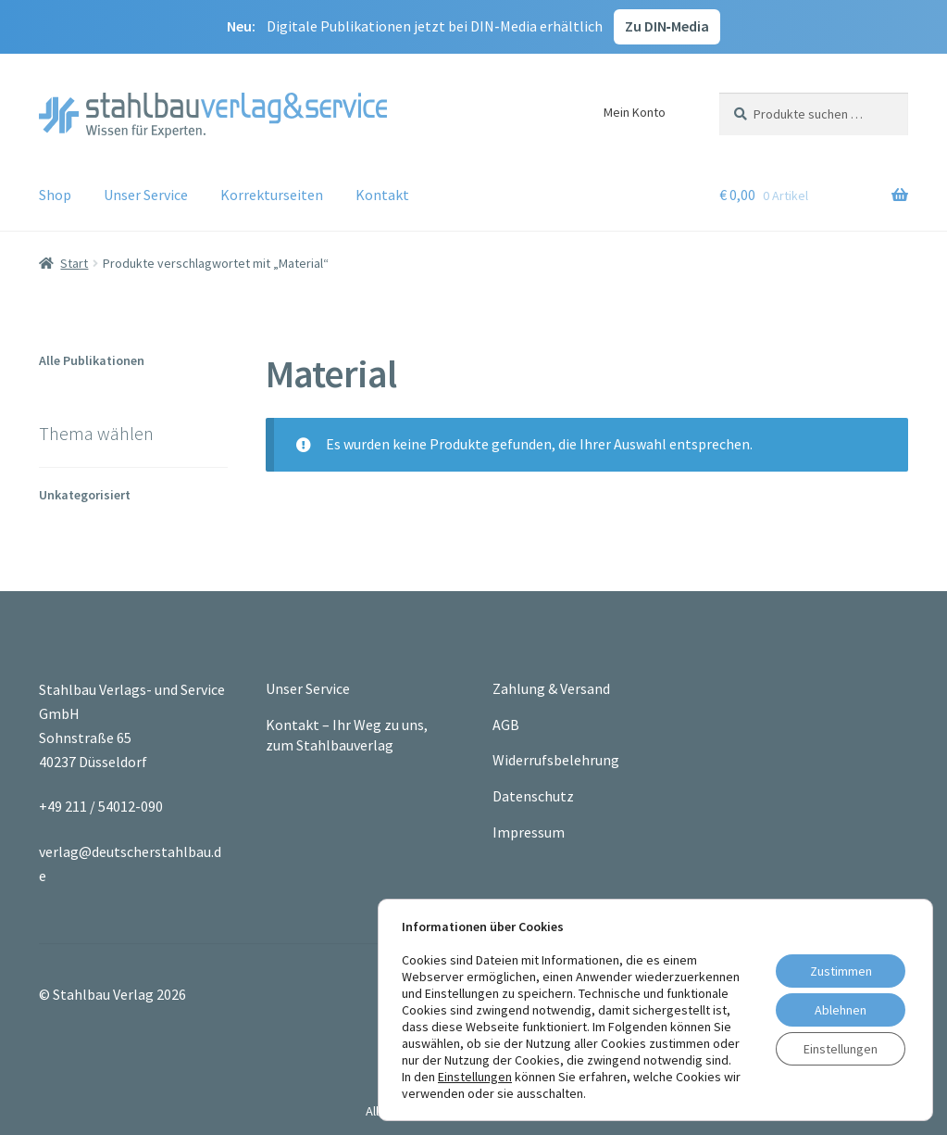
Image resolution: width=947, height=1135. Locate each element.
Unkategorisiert (85, 494)
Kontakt (382, 194)
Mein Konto (635, 112)
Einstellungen (475, 1076)
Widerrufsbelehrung (555, 759)
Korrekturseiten (271, 194)
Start (74, 263)
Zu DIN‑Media (667, 26)
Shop (55, 194)
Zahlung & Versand (551, 688)
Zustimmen (841, 971)
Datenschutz (533, 796)
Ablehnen (840, 1010)
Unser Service (146, 194)
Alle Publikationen (91, 360)
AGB (505, 724)
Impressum (528, 832)
